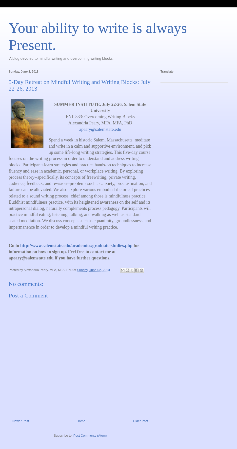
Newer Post (20, 421)
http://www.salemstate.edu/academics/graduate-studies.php (76, 245)
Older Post (140, 421)
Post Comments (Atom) (90, 435)
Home (81, 421)
